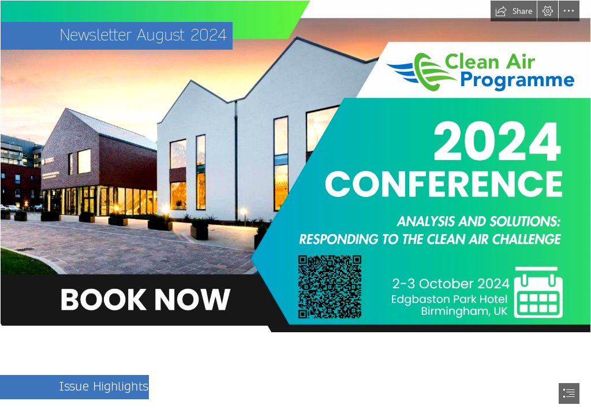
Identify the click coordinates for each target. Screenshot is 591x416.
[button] (514, 11)
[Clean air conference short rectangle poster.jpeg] (295, 166)
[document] (295, 208)
